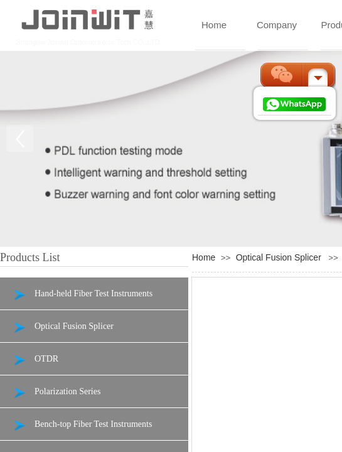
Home (214, 24)
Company (277, 24)
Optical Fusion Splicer (278, 257)
